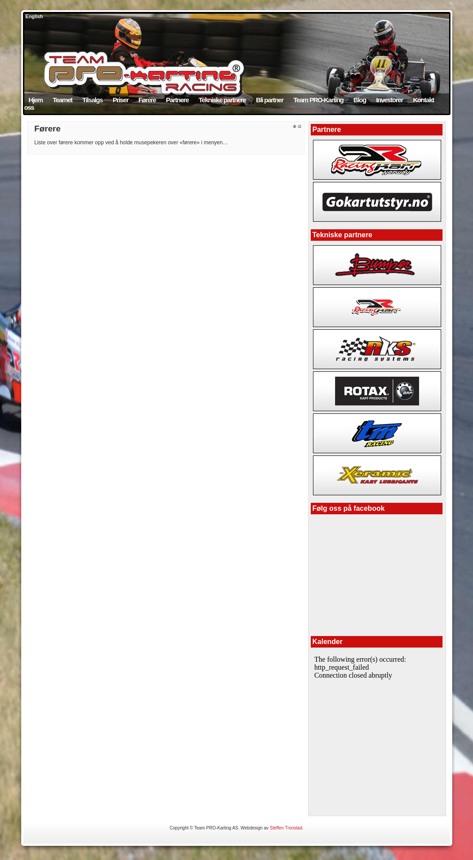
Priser (120, 100)
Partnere (177, 100)
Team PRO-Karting (318, 100)
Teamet (62, 100)
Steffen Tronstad (286, 827)
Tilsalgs (92, 100)
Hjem (36, 100)
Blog (360, 100)
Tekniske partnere (222, 100)
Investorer (389, 100)
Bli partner (269, 100)
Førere (147, 100)
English (33, 16)
